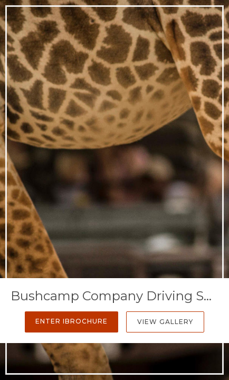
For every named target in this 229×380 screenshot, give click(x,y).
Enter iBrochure (71, 321)
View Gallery (165, 322)
